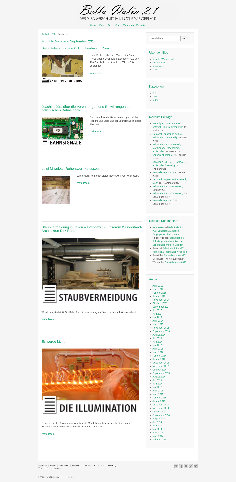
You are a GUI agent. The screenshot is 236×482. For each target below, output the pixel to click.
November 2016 (161, 327)
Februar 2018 (160, 292)
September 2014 (161, 415)
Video (102, 25)
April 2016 (158, 348)
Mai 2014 (157, 429)
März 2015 (158, 394)
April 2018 (158, 285)
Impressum (158, 66)
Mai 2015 (157, 387)
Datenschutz (64, 466)
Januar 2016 (159, 359)
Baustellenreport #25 (163, 200)
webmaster (158, 227)
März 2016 (158, 352)
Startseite (46, 34)
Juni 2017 (158, 313)
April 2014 (158, 432)
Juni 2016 (158, 341)
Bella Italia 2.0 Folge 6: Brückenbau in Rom (75, 48)
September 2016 (161, 331)
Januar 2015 (159, 401)
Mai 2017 (157, 317)
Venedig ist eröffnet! (163, 155)
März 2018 (158, 289)
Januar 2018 (159, 296)
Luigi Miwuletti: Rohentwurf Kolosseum (72, 168)
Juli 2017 (157, 310)
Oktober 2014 (160, 411)
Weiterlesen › (97, 73)
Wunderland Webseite (134, 25)
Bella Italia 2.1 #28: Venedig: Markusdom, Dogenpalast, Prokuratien (167, 148)
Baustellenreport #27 (163, 172)
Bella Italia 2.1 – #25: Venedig (168, 193)
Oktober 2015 (160, 369)
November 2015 (161, 366)
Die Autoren (159, 62)
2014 (54, 34)
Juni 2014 (158, 425)
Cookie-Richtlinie (88, 466)
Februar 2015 (160, 397)
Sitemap (75, 466)
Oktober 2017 (160, 303)
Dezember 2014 (161, 404)
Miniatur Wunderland (163, 59)
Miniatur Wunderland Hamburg (62, 477)
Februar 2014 (160, 439)
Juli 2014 (157, 422)
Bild (117, 25)
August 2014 (159, 418)
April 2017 (158, 320)
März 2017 (158, 324)
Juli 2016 (157, 338)
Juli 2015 (157, 380)
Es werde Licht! (54, 341)
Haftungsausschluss (53, 468)
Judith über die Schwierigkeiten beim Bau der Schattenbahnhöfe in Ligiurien (168, 241)
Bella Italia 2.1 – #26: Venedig (168, 186)
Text (110, 25)
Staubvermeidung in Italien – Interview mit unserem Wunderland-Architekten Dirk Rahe (92, 229)
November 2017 (161, 299)
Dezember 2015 (161, 362)
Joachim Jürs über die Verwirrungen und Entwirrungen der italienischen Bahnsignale (87, 108)
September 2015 (161, 373)
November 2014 (161, 408)
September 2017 (161, 306)
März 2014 (158, 436)
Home (93, 25)
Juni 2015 (158, 383)
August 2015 (159, 376)
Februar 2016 (160, 355)
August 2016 (159, 334)
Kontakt (156, 69)
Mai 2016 (157, 345)
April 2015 (158, 390)
